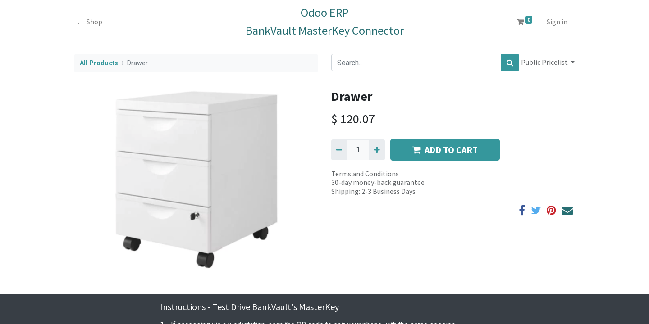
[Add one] (376, 150)
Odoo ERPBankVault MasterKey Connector (325, 21)
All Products (99, 63)
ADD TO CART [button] (445, 149)
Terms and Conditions (365, 173)
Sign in (557, 21)
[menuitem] (78, 22)
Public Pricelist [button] (545, 62)
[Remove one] (339, 150)
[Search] (510, 62)
